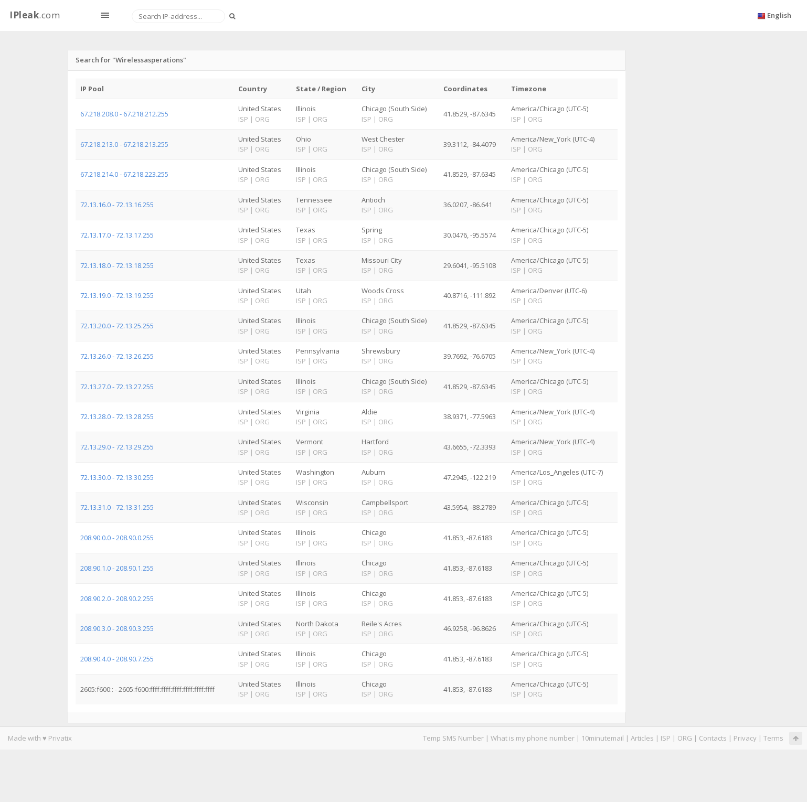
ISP (666, 738)
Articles (642, 738)
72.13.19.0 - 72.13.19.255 (117, 295)
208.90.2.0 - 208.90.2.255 (117, 598)
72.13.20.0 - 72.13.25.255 (117, 325)
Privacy (745, 738)
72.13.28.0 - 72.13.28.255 (117, 416)
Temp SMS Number (453, 738)
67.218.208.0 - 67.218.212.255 (124, 114)
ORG (684, 738)
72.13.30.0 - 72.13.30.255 (117, 477)
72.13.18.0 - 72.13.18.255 (117, 265)
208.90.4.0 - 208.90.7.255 (117, 659)
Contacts (713, 738)
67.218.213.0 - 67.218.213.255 (124, 144)
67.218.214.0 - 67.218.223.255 (124, 174)
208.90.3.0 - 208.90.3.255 (117, 628)
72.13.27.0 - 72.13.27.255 (117, 386)
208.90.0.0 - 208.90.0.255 (117, 537)
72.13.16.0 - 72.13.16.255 (117, 204)
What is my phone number (533, 738)
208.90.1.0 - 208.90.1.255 (117, 568)
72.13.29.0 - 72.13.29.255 (117, 447)
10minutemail (602, 738)
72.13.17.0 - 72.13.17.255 (117, 235)
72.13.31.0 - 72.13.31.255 (117, 507)
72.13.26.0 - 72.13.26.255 (117, 356)
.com (34, 15)
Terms (773, 738)
